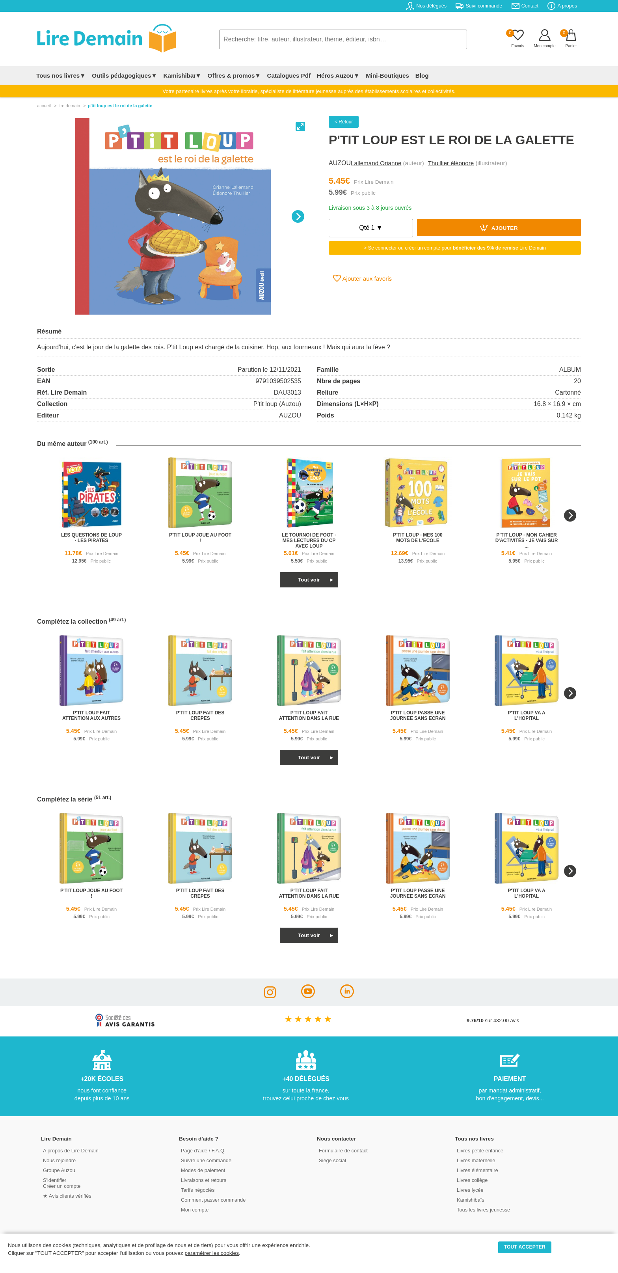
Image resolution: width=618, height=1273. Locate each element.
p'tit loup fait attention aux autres (91, 715)
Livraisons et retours (203, 1180)
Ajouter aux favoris (362, 278)
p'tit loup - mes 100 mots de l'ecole (417, 537)
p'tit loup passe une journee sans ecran (418, 715)
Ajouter (499, 227)
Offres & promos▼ (234, 75)
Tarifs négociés (197, 1190)
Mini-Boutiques (387, 75)
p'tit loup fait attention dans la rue (309, 715)
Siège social (332, 1160)
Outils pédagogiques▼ (124, 75)
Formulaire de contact (343, 1151)
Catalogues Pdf (289, 75)
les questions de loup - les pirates (91, 537)
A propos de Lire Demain (71, 1151)
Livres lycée (470, 1190)
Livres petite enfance (480, 1151)
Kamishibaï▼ (182, 75)
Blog (422, 75)
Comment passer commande (213, 1200)
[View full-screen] (300, 126)
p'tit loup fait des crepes (200, 715)
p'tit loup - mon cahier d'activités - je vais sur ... (526, 540)
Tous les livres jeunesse (483, 1210)
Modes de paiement (203, 1170)
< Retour (344, 122)
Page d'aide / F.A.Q (202, 1151)
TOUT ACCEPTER (525, 1247)
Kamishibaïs (470, 1200)
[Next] (298, 216)
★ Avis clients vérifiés (67, 1196)
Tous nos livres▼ (61, 75)
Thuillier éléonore (451, 163)
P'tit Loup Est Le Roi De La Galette (120, 105)
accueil (44, 105)
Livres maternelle (476, 1160)
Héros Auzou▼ (338, 75)
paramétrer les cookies (211, 1253)
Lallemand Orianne (376, 163)
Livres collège (472, 1180)
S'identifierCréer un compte (61, 1183)
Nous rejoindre (59, 1160)
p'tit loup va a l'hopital (526, 715)
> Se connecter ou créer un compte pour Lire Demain (455, 248)
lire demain (69, 105)
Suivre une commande (206, 1160)
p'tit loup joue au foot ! (200, 537)
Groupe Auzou (59, 1170)
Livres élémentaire (477, 1170)
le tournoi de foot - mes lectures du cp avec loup (309, 540)
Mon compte (194, 1210)
